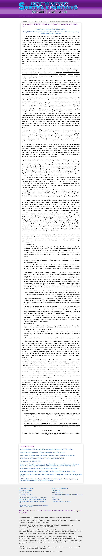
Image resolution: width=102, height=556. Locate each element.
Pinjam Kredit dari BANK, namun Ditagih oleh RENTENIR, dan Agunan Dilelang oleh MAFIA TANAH (47, 471)
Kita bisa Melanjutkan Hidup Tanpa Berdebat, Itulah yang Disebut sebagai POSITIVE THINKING (46, 449)
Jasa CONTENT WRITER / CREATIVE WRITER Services (67, 495)
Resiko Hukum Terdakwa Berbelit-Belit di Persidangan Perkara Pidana (39, 468)
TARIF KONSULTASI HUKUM (60, 488)
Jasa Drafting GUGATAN (25, 495)
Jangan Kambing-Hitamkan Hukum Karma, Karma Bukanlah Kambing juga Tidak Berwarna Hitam (47, 455)
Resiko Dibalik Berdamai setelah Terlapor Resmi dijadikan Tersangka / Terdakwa (42, 452)
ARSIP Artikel (56, 490)
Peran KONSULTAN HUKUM (26, 488)
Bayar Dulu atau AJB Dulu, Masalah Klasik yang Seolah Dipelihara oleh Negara (42, 458)
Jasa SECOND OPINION (25, 490)
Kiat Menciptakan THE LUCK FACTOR (30, 461)
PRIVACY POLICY (57, 499)
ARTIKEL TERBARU (57, 492)
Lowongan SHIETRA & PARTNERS (61, 501)
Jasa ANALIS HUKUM (25, 492)
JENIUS (54, 497)
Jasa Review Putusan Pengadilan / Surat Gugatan (33, 497)
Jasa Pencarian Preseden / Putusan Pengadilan (32, 499)
